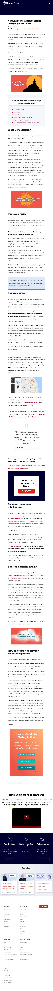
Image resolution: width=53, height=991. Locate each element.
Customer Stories (8, 919)
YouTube (6, 973)
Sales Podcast (7, 952)
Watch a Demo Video (9, 959)
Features (6, 916)
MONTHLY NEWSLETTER (26, 754)
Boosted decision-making (21, 120)
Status (21, 947)
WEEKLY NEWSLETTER (26, 761)
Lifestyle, (26, 29)
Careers (6, 945)
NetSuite (22, 921)
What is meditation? (19, 109)
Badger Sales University (9, 956)
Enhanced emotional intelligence (23, 117)
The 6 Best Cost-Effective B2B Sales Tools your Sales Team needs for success (15, 783)
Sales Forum (7, 975)
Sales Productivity (34, 29)
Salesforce (22, 912)
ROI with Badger (8, 949)
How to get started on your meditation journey (26, 122)
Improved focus (18, 112)
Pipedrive (22, 924)
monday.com (23, 926)
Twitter (6, 968)
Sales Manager (7, 909)
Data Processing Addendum (26, 954)
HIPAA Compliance (24, 952)
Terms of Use (23, 945)
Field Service (7, 926)
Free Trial (26, 857)
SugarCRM (22, 931)
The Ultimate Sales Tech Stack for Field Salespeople (35, 783)
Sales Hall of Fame (8, 977)
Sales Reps (6, 912)
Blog (5, 942)
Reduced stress (18, 115)
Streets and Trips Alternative (10, 954)
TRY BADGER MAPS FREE (26, 491)
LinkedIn (6, 970)
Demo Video (9, 859)
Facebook (6, 966)
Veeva (21, 933)
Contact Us (22, 956)
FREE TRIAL (44, 906)
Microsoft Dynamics (25, 916)
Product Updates (8, 947)
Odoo (21, 935)
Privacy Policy (23, 942)
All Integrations (23, 909)
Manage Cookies (24, 959)
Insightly (22, 928)
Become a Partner (8, 982)
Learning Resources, (18, 29)
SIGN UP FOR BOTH (26, 768)
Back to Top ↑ (38, 771)
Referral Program (8, 980)
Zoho (21, 919)
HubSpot (22, 914)
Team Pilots (6, 924)
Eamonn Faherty (14, 27)
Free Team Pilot (42, 859)
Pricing (6, 921)
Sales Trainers (7, 914)
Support (22, 949)
